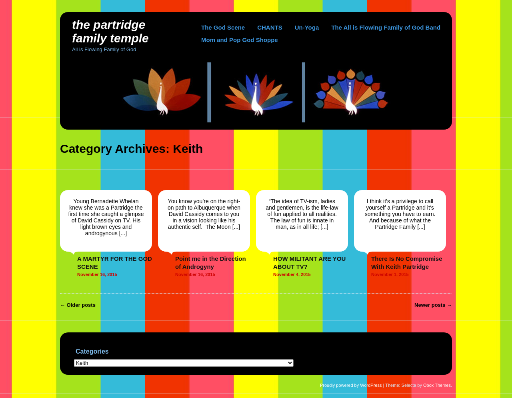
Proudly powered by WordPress (351, 385)
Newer (433, 305)
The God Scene (223, 27)
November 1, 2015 (390, 274)
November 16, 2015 (97, 274)
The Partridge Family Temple (110, 31)
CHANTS (269, 27)
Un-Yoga (307, 27)
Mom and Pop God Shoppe (239, 39)
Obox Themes (437, 385)
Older (78, 305)
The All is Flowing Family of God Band (385, 27)
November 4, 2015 (292, 274)
